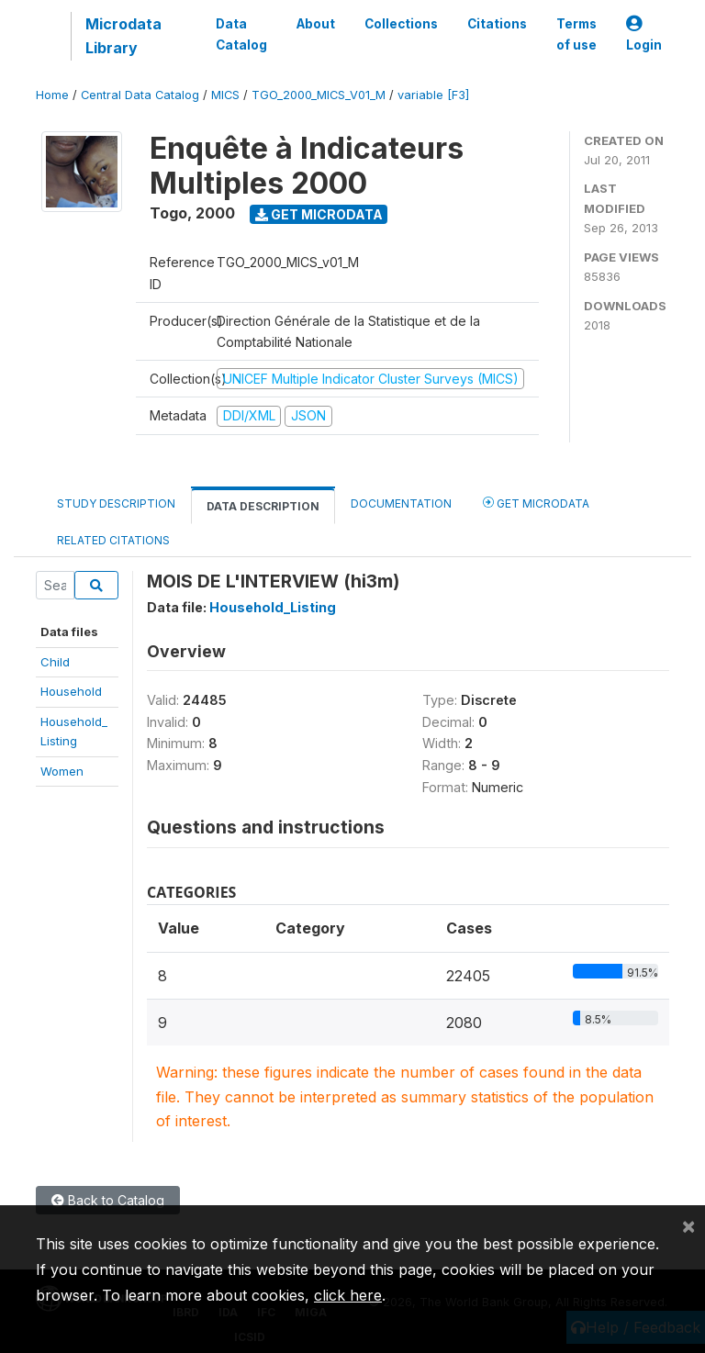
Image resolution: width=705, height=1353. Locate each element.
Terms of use (576, 34)
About (316, 24)
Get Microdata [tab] (536, 502)
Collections (401, 24)
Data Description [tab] (263, 506)
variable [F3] (433, 95)
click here (348, 1295)
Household (71, 691)
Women (62, 771)
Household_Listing (272, 607)
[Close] (688, 1225)
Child (55, 661)
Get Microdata (319, 214)
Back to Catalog (107, 1200)
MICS (225, 95)
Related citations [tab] (113, 540)
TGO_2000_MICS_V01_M (319, 95)
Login (644, 34)
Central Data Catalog (140, 95)
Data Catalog (241, 34)
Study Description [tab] (116, 503)
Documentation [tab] (401, 503)
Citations (497, 24)
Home (52, 95)
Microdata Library (123, 36)
